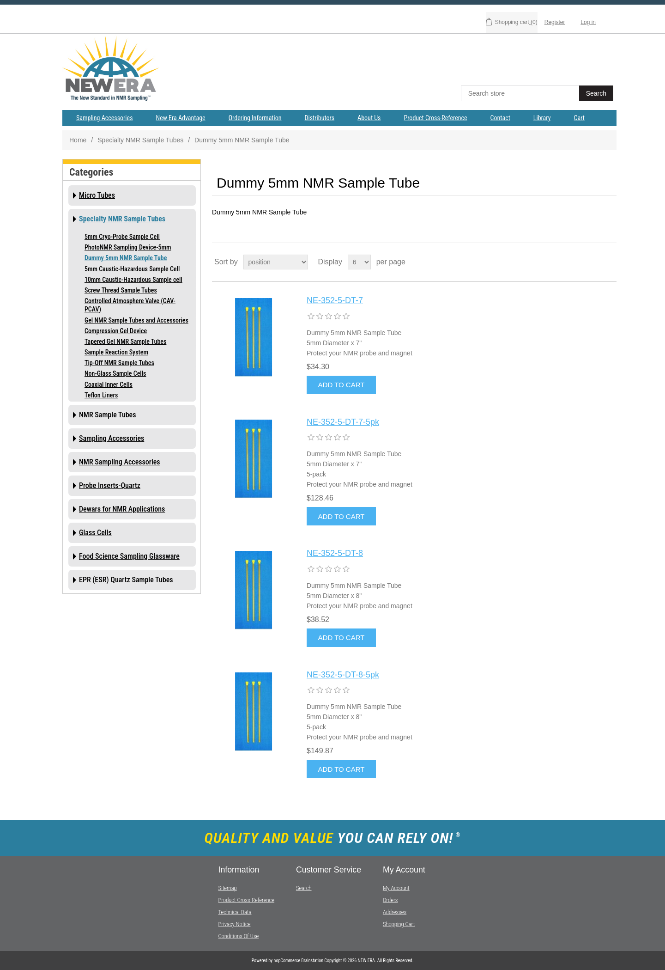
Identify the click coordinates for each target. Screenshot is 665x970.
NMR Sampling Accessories (119, 462)
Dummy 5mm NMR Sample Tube (126, 258)
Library (542, 118)
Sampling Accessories (104, 118)
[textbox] (521, 93)
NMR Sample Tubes (107, 414)
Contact (500, 118)
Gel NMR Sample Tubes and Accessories (136, 320)
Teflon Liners (101, 395)
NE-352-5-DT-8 (335, 553)
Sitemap (227, 888)
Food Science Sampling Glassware (129, 556)
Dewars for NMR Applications (122, 509)
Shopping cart (399, 924)
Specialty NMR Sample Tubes (140, 140)
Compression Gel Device (116, 331)
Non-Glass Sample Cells (115, 373)
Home (77, 140)
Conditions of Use (238, 936)
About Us (369, 118)
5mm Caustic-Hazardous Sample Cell (132, 269)
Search (304, 888)
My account (396, 888)
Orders (390, 900)
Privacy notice (234, 924)
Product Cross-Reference (435, 118)
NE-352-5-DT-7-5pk (343, 422)
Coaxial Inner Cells (109, 384)
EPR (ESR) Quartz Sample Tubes (126, 579)
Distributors (320, 118)
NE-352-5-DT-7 (335, 300)
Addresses (394, 912)
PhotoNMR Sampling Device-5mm (128, 247)
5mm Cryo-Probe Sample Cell (122, 236)
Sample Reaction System (116, 352)
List (608, 262)
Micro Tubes (97, 195)
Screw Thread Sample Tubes (121, 290)
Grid (592, 262)
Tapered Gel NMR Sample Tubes (125, 341)
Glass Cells (95, 532)
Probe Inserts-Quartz (109, 485)
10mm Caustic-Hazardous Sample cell (133, 279)
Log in (588, 22)
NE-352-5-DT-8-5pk (343, 674)
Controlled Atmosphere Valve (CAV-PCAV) (130, 305)
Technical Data (234, 912)
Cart (579, 118)
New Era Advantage (181, 118)
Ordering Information (255, 118)
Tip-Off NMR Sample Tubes (119, 362)
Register (554, 22)
